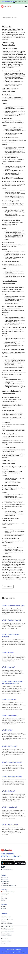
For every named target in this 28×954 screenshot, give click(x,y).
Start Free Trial (4, 877)
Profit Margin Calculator (6, 935)
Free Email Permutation (6, 933)
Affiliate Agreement (22, 952)
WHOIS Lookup (4, 938)
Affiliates (3, 900)
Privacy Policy (14, 952)
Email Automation (5, 883)
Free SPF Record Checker (7, 929)
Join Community (5, 894)
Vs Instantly (3, 908)
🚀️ (8, 885)
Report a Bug (4, 898)
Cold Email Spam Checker (7, 926)
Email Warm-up (4, 879)
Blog (2, 896)
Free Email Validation (6, 917)
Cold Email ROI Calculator (7, 923)
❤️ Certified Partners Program (8, 892)
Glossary (3, 943)
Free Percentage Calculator (7, 931)
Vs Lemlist (3, 906)
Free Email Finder (5, 921)
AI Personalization (5, 881)
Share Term (7, 586)
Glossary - (5, 17)
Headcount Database (6, 941)
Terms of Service (6, 952)
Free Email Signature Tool (7, 919)
